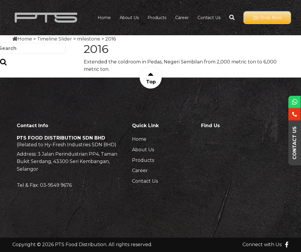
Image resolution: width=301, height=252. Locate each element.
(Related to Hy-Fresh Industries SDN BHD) (66, 144)
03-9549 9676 (56, 185)
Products (157, 18)
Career (182, 18)
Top (150, 82)
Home (104, 18)
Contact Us (209, 18)
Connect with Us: (262, 244)
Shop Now (267, 17)
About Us (129, 18)
